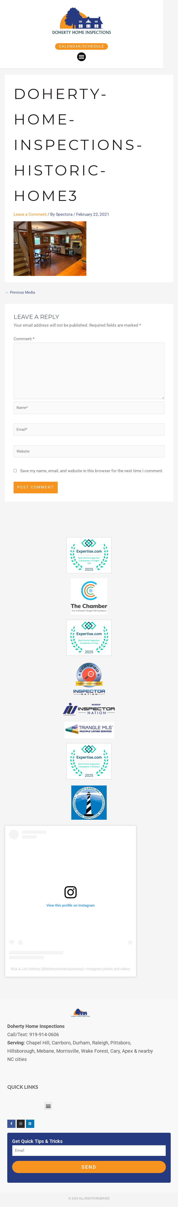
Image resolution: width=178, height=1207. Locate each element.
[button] (89, 56)
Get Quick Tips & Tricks (37, 1141)
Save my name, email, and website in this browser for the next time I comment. (91, 470)
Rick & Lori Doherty (25, 969)
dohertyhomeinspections (64, 969)
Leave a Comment (30, 214)
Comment (24, 338)
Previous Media (20, 292)
